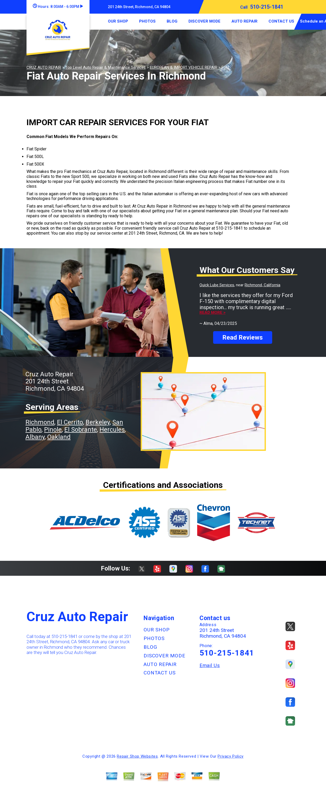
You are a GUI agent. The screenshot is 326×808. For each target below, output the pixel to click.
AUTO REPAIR (244, 21)
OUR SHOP (118, 21)
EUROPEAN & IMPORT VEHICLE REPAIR (183, 67)
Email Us (209, 665)
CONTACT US (281, 21)
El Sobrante (80, 429)
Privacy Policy (230, 756)
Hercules (112, 429)
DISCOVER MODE (204, 21)
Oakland (59, 437)
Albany (35, 437)
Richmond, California (262, 285)
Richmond (39, 422)
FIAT (225, 67)
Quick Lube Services (216, 285)
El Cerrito (70, 422)
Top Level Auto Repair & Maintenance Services (105, 67)
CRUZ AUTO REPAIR (44, 67)
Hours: (58, 6)
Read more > (212, 312)
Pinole (53, 429)
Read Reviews (242, 337)
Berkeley (98, 422)
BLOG (172, 21)
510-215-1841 (266, 7)
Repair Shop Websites (137, 756)
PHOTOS (147, 21)
